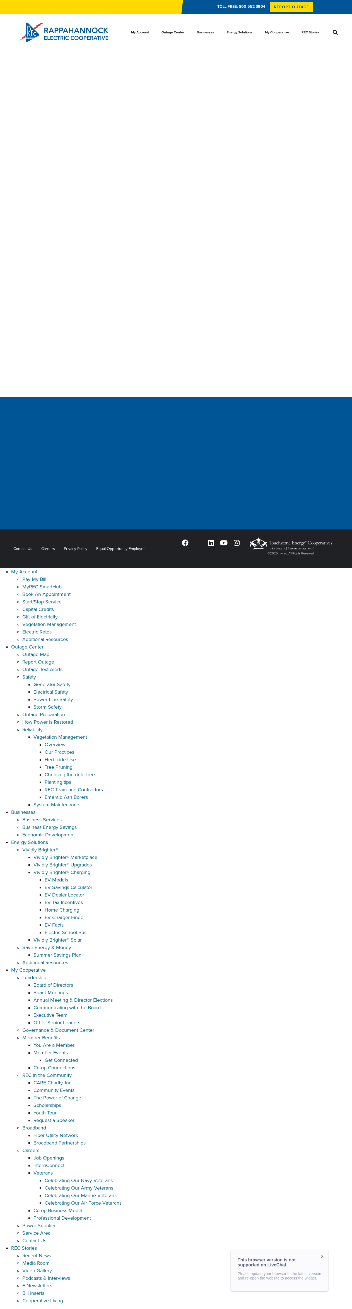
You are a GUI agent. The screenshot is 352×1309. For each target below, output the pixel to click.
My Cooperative (28, 970)
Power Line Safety (53, 699)
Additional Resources (45, 639)
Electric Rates (37, 632)
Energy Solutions (29, 842)
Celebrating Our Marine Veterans (81, 1195)
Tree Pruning (59, 767)
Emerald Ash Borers (66, 797)
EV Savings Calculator (68, 887)
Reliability (32, 729)
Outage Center (27, 647)
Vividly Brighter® (40, 850)
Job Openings (48, 1158)
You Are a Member (53, 1045)
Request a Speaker (53, 1120)
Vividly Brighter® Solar (57, 940)
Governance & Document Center (58, 1030)
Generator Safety (52, 684)
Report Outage (38, 662)
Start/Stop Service (42, 602)
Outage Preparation (43, 714)
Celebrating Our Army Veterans (79, 1188)
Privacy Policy (75, 548)
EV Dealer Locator (64, 895)
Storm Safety (47, 707)
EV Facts (54, 925)
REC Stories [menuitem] (310, 32)
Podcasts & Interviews (46, 1278)
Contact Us (22, 548)
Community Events (53, 1090)
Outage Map (35, 654)
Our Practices (59, 752)
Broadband (34, 1128)
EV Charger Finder (65, 917)
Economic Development (48, 835)
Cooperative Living (42, 1301)
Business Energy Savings (49, 827)
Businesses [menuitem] (205, 32)
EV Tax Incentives (64, 902)
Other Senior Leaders (56, 1023)
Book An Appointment (46, 594)
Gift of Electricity (40, 617)
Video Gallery (37, 1271)
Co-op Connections (54, 1068)
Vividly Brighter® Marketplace (65, 857)
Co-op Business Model (57, 1210)
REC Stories (24, 1248)
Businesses (23, 812)
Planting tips (58, 782)
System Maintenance (56, 805)
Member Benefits (41, 1038)
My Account (24, 572)
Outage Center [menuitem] (172, 32)
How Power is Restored (47, 722)
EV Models (56, 880)
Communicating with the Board (67, 1008)
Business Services (42, 820)
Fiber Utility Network (55, 1135)
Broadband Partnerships (59, 1143)
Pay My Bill (34, 579)
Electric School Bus (65, 932)
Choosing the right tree (70, 775)
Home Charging (62, 910)
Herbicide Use (60, 760)
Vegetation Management (49, 624)
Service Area (36, 1233)
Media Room (36, 1263)
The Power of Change (57, 1098)
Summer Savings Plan (57, 955)
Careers (48, 548)
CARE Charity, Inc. (53, 1083)
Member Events (50, 1053)
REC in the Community (47, 1075)
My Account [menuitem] (140, 32)
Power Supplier (39, 1225)
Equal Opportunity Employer (120, 548)
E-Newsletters (37, 1286)
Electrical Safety (50, 692)
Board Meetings (50, 992)
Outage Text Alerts (42, 669)
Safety (29, 677)
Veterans (43, 1173)
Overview (55, 744)
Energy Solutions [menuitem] (239, 32)
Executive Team (50, 1015)
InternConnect (48, 1165)
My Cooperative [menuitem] (277, 32)
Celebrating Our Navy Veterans (79, 1180)
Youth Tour (45, 1113)
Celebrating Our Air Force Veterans (83, 1203)
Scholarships (47, 1105)
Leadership (34, 977)
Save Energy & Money (46, 947)
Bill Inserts (33, 1293)
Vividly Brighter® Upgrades (62, 865)
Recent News (36, 1255)
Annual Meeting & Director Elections (73, 1000)
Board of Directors (53, 985)
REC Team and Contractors (74, 790)
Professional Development (62, 1218)
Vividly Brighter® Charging (61, 872)
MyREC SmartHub (42, 587)
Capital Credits (38, 609)
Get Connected (61, 1060)
